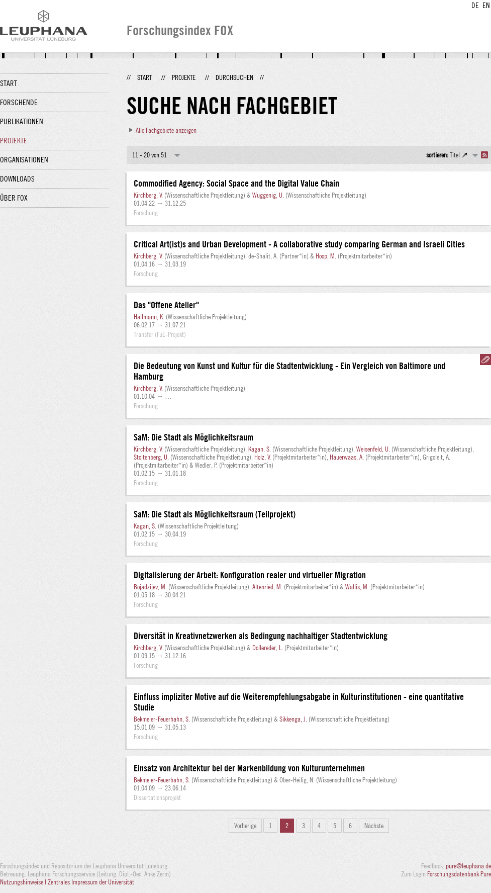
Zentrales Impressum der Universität (91, 882)
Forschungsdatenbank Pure (459, 874)
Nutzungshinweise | (24, 882)
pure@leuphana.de (468, 866)
